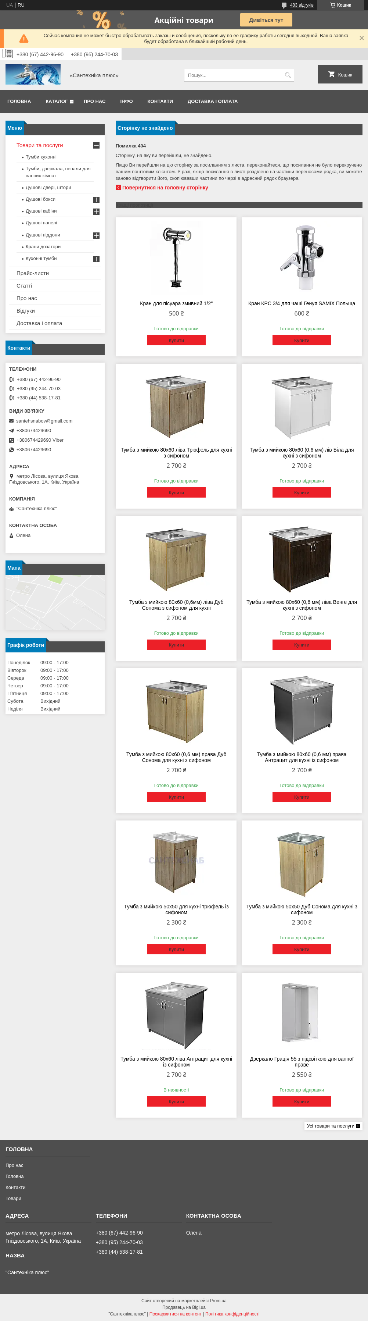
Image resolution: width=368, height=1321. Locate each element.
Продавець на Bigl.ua (184, 1307)
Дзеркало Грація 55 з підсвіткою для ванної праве (302, 1062)
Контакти (160, 101)
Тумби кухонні (41, 157)
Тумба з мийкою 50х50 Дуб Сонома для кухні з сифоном (301, 909)
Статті (24, 285)
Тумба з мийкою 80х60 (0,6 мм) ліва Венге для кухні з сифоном (301, 605)
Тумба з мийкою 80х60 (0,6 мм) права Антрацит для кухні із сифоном (302, 757)
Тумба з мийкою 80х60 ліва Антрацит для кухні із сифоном (176, 1062)
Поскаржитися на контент (175, 1314)
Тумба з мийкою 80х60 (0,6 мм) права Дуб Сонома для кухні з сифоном (176, 757)
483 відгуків (302, 5)
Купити (176, 340)
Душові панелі (41, 222)
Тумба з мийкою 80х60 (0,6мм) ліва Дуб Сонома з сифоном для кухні (176, 605)
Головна (19, 101)
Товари (13, 1198)
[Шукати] (287, 75)
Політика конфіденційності (232, 1314)
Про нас (94, 101)
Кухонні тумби (41, 258)
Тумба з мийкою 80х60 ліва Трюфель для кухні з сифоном (176, 453)
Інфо (126, 101)
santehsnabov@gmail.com (44, 421)
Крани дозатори (43, 246)
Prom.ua (218, 1300)
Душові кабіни (41, 211)
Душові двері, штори (48, 187)
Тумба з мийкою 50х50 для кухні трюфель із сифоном (176, 909)
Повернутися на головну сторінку (165, 188)
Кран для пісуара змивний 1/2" (176, 303)
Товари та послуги (40, 145)
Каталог (57, 101)
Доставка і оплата (213, 101)
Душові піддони (43, 235)
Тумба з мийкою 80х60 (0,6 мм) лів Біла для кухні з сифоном (302, 453)
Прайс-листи (33, 273)
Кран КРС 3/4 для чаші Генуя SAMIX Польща (301, 303)
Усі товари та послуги (330, 1126)
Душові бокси (40, 199)
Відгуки (26, 310)
